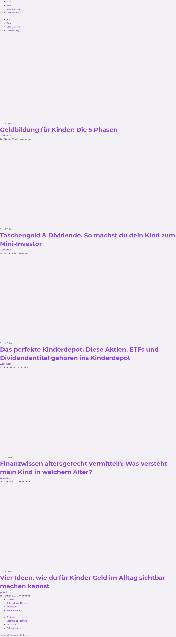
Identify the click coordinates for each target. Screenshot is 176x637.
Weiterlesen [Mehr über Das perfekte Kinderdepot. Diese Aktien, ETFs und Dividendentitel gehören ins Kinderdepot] (5, 364)
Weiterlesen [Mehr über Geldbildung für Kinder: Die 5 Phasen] (5, 135)
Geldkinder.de (13, 610)
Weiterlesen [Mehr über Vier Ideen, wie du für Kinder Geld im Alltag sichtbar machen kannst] (5, 592)
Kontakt (10, 599)
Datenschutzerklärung (16, 603)
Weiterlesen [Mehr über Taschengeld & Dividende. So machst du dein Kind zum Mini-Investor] (5, 250)
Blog (8, 5)
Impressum (11, 607)
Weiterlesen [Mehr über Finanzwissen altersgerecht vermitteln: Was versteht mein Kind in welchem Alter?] (5, 478)
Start (8, 2)
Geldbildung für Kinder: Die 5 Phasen (58, 129)
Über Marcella (13, 9)
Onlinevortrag (12, 12)
